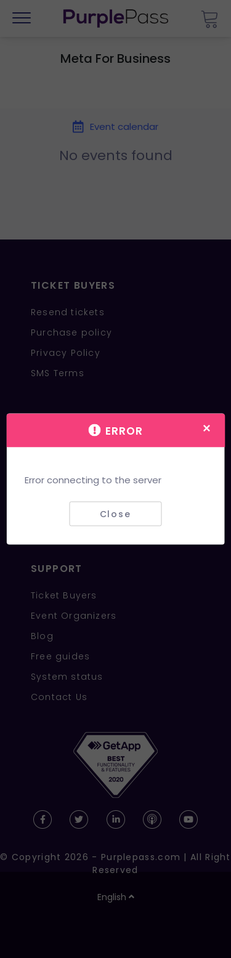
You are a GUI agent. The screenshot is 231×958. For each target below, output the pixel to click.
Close (115, 513)
